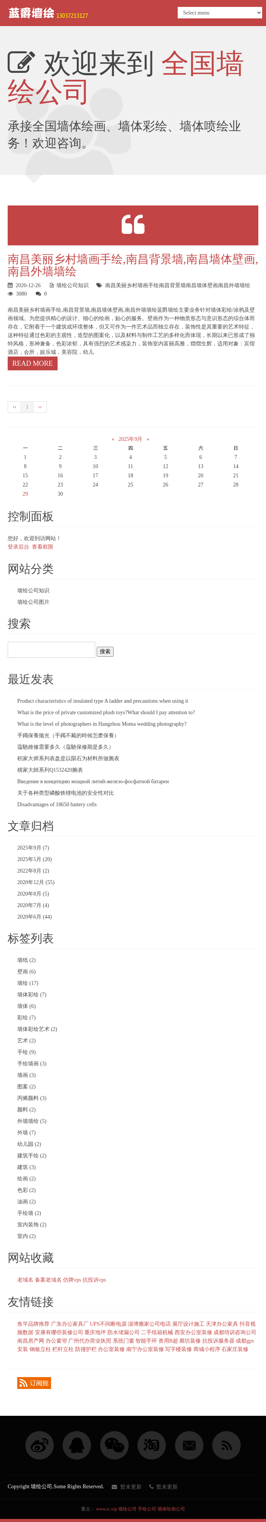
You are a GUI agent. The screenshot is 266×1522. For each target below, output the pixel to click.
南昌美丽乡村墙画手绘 (132, 285)
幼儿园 (29, 1144)
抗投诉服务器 (218, 1341)
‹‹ (14, 407)
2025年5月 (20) (34, 859)
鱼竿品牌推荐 (33, 1324)
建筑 (26, 1167)
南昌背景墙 (172, 285)
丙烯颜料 (31, 1098)
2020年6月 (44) (34, 917)
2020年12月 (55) (36, 882)
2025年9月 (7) (33, 848)
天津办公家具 (222, 1324)
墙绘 (27, 983)
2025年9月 (130, 439)
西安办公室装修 (193, 1332)
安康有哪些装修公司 (59, 1332)
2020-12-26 (28, 285)
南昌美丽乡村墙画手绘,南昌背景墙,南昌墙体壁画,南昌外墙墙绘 (133, 265)
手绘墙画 (31, 1064)
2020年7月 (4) (33, 905)
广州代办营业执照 (89, 1341)
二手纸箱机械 (157, 1332)
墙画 (26, 1075)
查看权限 (42, 547)
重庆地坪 (95, 1332)
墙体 (26, 1006)
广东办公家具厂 (70, 1324)
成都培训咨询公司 (234, 1332)
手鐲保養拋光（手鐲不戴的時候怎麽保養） (68, 735)
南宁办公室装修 (145, 1349)
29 (25, 494)
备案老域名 (48, 1280)
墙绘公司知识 (72, 285)
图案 (26, 1087)
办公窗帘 (56, 1341)
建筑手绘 (31, 1156)
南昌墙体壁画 (202, 285)
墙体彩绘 (31, 995)
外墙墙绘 (31, 1121)
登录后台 (18, 547)
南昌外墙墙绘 (234, 285)
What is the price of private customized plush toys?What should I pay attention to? (106, 712)
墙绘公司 (127, 1509)
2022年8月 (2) (33, 871)
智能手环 (146, 1341)
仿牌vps (72, 1280)
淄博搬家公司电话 (149, 1324)
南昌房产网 (30, 1341)
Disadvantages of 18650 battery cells (57, 804)
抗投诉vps (94, 1280)
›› (39, 407)
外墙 (26, 1133)
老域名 (25, 1280)
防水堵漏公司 (123, 1332)
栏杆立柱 (63, 1349)
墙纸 (26, 960)
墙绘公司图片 (33, 602)
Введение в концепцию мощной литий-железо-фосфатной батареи (93, 781)
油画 (26, 1202)
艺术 (26, 1041)
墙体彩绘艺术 (37, 1029)
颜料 (26, 1110)
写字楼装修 (178, 1349)
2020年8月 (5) (33, 894)
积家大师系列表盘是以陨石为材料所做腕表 (68, 758)
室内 (26, 1236)
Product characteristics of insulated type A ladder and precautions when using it (102, 701)
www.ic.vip (106, 1509)
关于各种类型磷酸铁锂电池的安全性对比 (65, 793)
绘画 (26, 1179)
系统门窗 (123, 1341)
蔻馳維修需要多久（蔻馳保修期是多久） (65, 747)
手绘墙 (29, 1213)
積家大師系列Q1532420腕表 (50, 770)
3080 (21, 294)
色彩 (26, 1190)
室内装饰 (31, 1225)
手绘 (26, 1052)
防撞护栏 (86, 1349)
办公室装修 (111, 1349)
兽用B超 (168, 1341)
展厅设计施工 (188, 1324)
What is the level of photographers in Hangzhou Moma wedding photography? (102, 724)
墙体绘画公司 (171, 1509)
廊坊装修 (190, 1341)
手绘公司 (147, 1509)
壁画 (26, 972)
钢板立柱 (40, 1349)
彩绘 (26, 1018)
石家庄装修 (234, 1349)
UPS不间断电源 (108, 1324)
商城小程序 (206, 1349)
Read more (32, 363)
